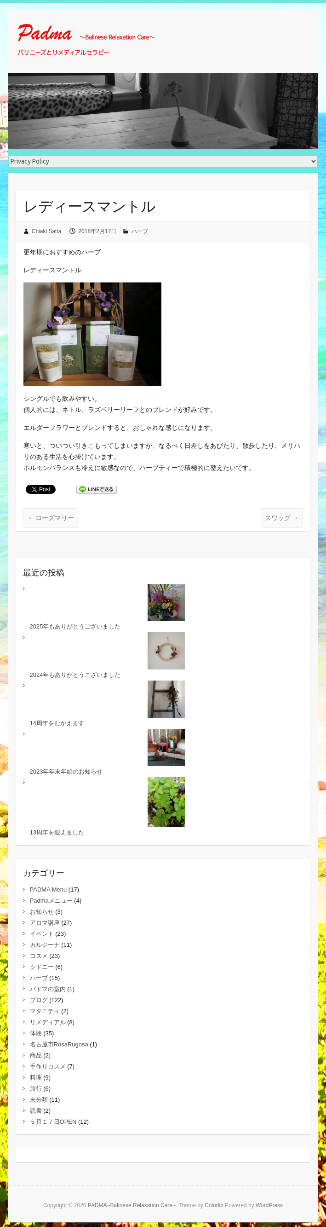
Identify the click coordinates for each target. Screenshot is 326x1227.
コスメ (39, 955)
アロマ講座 (45, 922)
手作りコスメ (48, 1066)
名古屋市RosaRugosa (59, 1044)
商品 (36, 1055)
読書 (36, 1110)
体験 (36, 1033)
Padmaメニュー (51, 900)
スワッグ (282, 518)
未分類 (39, 1099)
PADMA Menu (48, 889)
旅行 (36, 1088)
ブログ (39, 1000)
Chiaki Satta (47, 231)
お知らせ (42, 911)
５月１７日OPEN (53, 1121)
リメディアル (48, 1022)
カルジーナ (45, 944)
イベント (42, 933)
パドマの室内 (48, 989)
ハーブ (140, 231)
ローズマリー (51, 518)
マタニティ (45, 1011)
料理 (36, 1077)
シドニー (42, 966)
